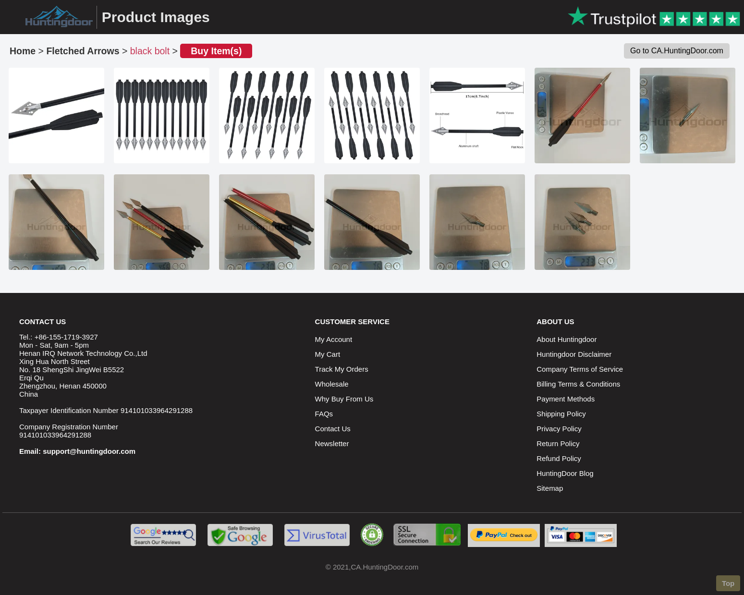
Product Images (156, 17)
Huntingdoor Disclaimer (574, 354)
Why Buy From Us (344, 399)
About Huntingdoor (567, 339)
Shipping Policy (561, 414)
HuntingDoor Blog (565, 473)
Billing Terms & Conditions (578, 384)
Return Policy (558, 443)
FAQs (324, 414)
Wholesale (332, 384)
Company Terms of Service (580, 369)
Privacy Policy (559, 429)
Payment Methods (566, 399)
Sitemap (550, 488)
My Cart (328, 354)
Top (728, 583)
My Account (334, 339)
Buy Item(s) (216, 51)
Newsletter (332, 443)
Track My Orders (341, 369)
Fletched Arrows (82, 51)
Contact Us (333, 429)
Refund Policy (559, 458)
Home (23, 51)
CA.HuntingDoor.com (384, 567)
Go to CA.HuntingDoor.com (676, 51)
